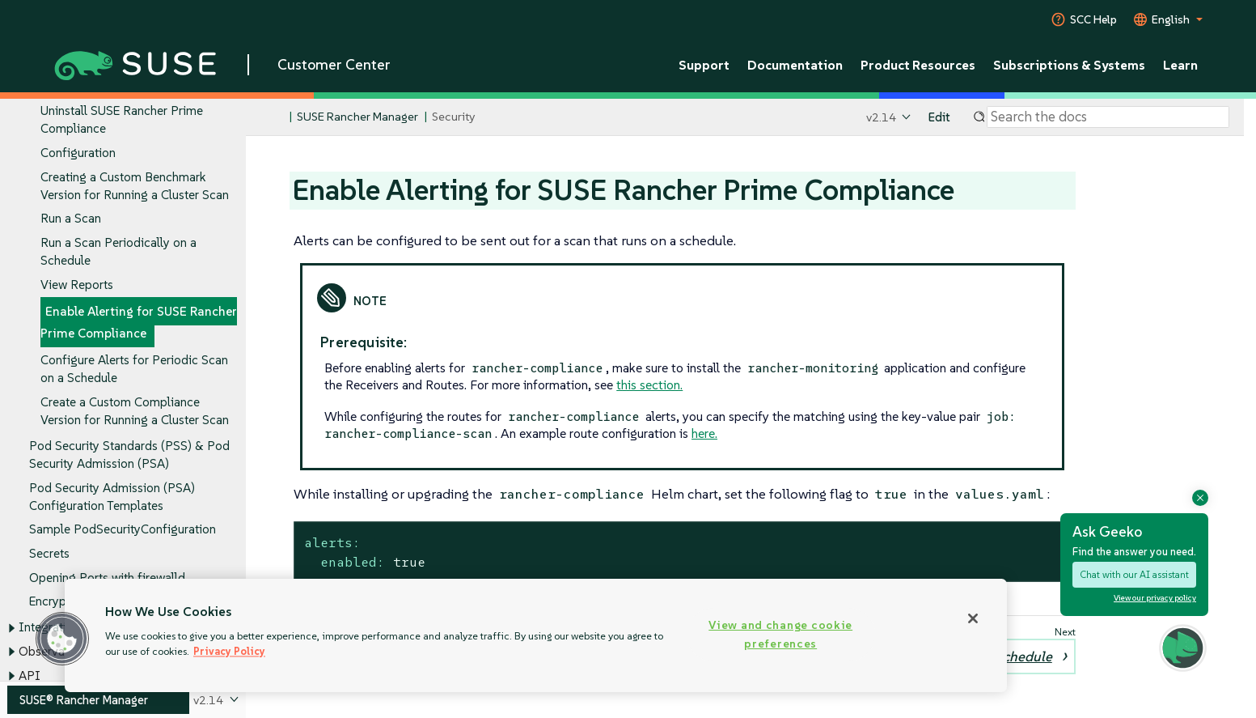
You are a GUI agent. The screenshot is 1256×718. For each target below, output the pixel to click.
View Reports (76, 284)
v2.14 (881, 117)
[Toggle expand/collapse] (11, 628)
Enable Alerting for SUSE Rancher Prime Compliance (138, 323)
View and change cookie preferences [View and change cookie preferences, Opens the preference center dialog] (780, 634)
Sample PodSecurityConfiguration (122, 529)
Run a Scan (70, 219)
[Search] (1108, 117)
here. (704, 433)
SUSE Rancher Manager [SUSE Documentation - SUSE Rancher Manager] (357, 117)
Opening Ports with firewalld (107, 577)
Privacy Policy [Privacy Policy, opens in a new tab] (229, 651)
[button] (62, 639)
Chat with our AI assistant (1134, 574)
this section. (649, 384)
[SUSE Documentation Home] (275, 117)
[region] (536, 635)
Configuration (78, 152)
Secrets (49, 553)
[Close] (973, 618)
